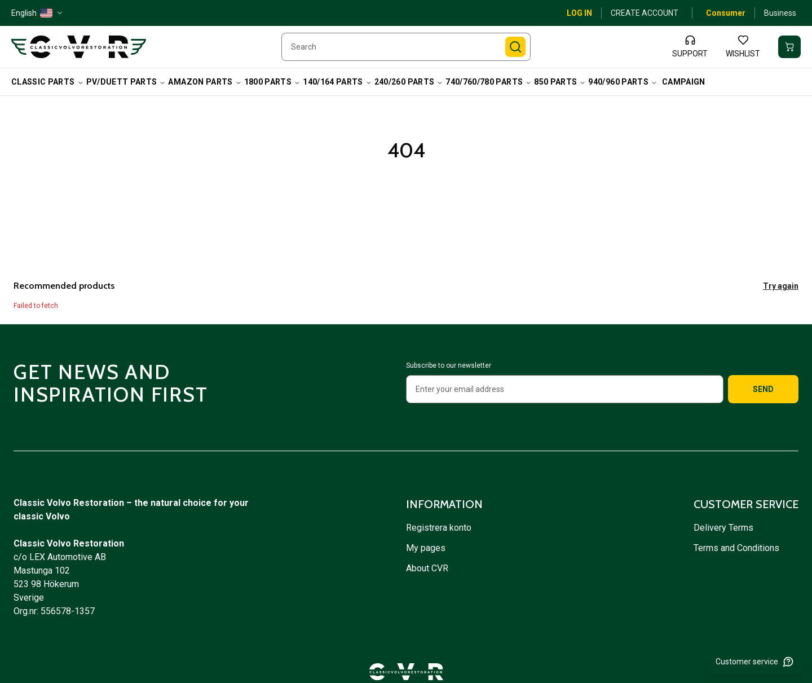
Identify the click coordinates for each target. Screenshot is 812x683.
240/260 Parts (409, 81)
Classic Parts (47, 81)
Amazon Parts (204, 81)
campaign (683, 81)
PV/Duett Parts (126, 81)
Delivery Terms (725, 527)
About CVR (427, 568)
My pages (425, 548)
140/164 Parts (337, 81)
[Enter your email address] (565, 389)
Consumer (725, 12)
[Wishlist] (743, 46)
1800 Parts (272, 81)
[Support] (690, 46)
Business (780, 12)
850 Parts (560, 81)
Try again (780, 285)
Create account (644, 12)
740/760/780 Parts (488, 81)
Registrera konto (438, 527)
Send (763, 389)
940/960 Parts (622, 81)
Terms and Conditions (738, 548)
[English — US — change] (37, 13)
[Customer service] (755, 661)
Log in (579, 12)
